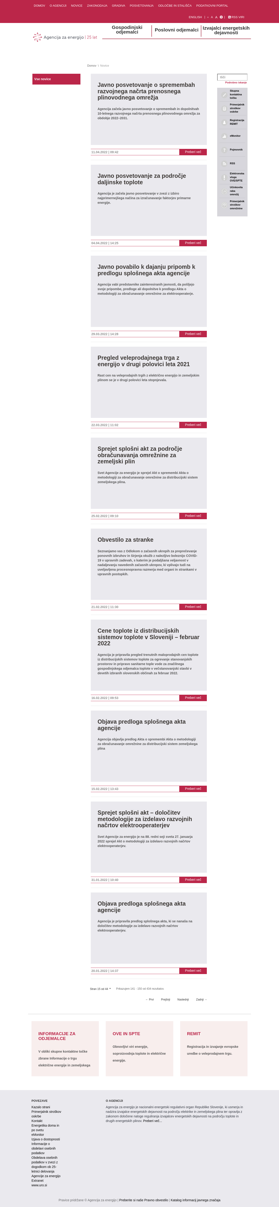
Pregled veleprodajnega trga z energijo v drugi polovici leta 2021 (144, 361)
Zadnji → (201, 999)
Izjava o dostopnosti (45, 1139)
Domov (39, 5)
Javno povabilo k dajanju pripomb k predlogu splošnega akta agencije (146, 270)
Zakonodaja (97, 5)
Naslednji (183, 999)
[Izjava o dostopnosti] (221, 17)
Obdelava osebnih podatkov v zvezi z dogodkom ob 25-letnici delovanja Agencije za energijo (45, 1167)
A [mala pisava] (208, 17)
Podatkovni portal (212, 5)
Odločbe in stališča (175, 5)
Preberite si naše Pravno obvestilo (143, 1200)
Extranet (37, 1180)
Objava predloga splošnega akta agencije (142, 725)
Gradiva (118, 5)
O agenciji (58, 5)
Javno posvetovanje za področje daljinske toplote (142, 179)
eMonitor (37, 1134)
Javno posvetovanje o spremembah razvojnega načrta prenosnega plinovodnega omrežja (146, 91)
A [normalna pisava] (212, 17)
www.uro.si (39, 1185)
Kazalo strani (40, 1107)
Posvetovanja (142, 5)
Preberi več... (152, 1121)
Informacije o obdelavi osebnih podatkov (43, 1148)
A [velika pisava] (216, 17)
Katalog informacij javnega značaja (195, 1200)
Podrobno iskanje (236, 82)
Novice (77, 5)
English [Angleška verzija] (195, 17)
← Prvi (149, 999)
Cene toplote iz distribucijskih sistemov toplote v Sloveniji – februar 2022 (148, 637)
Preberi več (193, 152)
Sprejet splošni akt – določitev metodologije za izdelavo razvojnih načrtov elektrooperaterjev (145, 819)
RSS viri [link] (236, 17)
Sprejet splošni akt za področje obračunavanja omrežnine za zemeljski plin (140, 455)
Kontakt (36, 1121)
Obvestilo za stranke (126, 540)
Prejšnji (165, 999)
